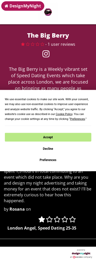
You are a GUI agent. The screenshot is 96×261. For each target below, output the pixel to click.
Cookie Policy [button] (64, 114)
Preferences (48, 160)
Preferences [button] (77, 119)
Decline (48, 149)
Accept (48, 137)
